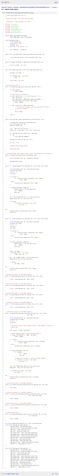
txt (53, 473)
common (16, 7)
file (32, 12)
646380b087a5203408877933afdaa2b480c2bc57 (35, 7)
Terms (17, 473)
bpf (2, 9)
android (3, 7)
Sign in (56, 2)
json (56, 473)
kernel (10, 7)
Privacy (13, 473)
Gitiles (8, 473)
